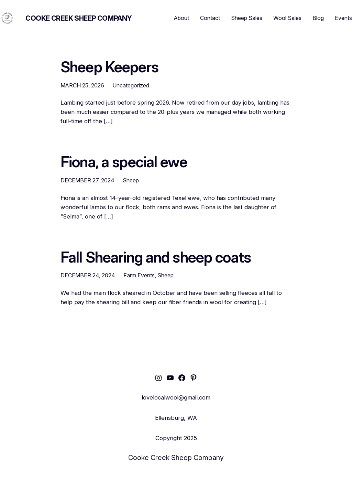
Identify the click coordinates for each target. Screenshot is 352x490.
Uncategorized (130, 85)
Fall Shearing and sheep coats (155, 257)
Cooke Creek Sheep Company (78, 18)
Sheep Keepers (109, 67)
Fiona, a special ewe (123, 162)
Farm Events (139, 275)
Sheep (131, 180)
